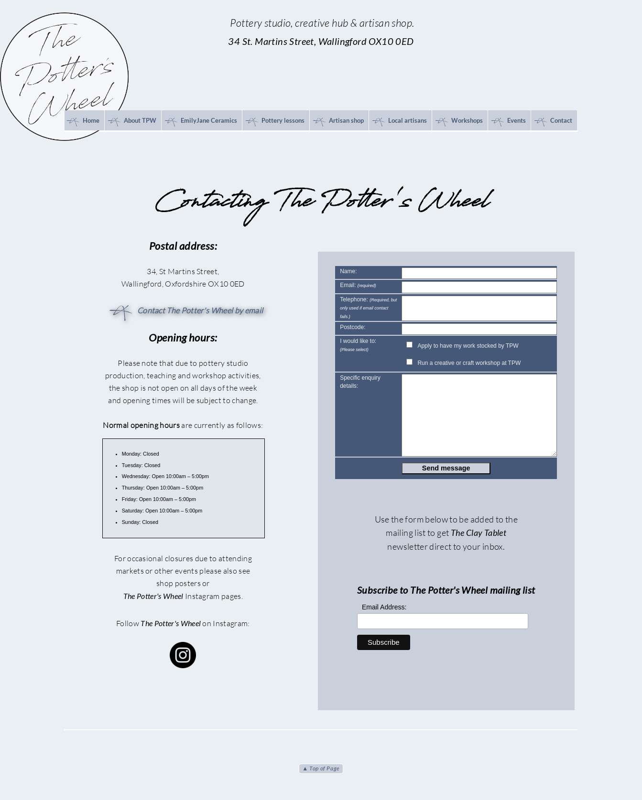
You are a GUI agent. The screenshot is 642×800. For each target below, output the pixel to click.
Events (508, 121)
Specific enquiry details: (360, 381)
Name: (348, 271)
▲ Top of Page (321, 768)
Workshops (458, 121)
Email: (358, 285)
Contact (552, 121)
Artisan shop (338, 121)
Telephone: (368, 308)
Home (82, 121)
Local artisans (399, 121)
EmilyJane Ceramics (200, 121)
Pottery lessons (274, 121)
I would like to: (358, 345)
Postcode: (352, 327)
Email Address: (384, 607)
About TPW (131, 121)
